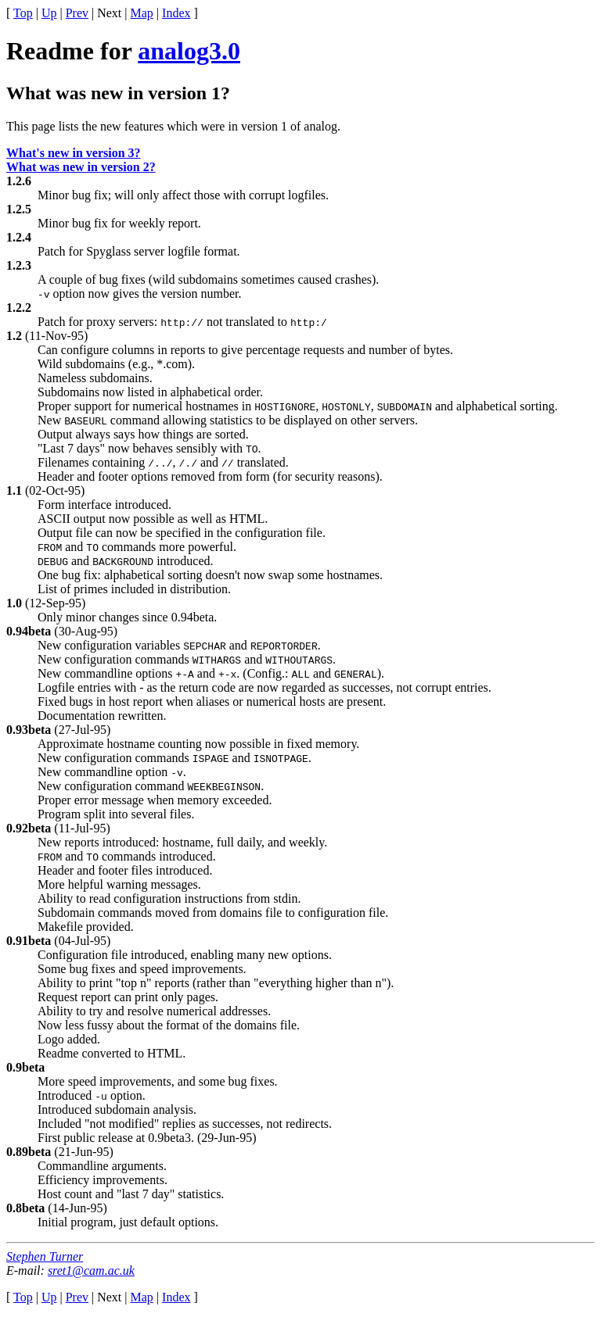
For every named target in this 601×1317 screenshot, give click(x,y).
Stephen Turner (44, 1256)
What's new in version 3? (73, 152)
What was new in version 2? (81, 167)
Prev (77, 13)
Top (23, 13)
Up (49, 13)
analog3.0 (189, 51)
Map (142, 13)
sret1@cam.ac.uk (91, 1270)
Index (176, 13)
